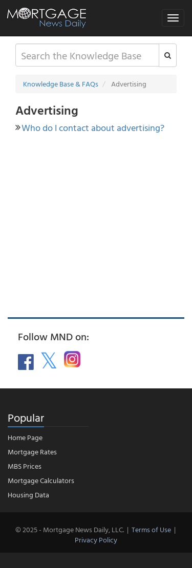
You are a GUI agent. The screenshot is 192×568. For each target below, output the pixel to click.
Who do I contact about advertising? (93, 128)
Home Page (25, 437)
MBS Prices (24, 466)
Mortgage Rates (32, 451)
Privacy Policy (96, 539)
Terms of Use (151, 529)
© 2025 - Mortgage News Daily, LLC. (69, 529)
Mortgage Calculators (41, 480)
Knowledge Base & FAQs (60, 83)
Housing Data (28, 494)
